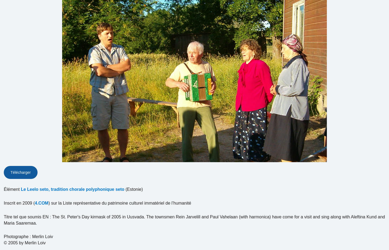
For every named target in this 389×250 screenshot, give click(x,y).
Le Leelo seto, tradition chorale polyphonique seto (72, 189)
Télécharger (21, 172)
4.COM (42, 203)
